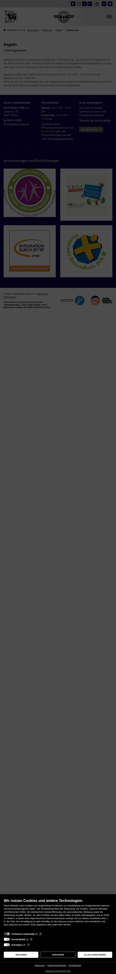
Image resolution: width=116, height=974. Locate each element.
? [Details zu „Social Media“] (31, 939)
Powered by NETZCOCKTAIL (58, 971)
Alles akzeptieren (95, 955)
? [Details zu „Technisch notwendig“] (40, 934)
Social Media (18, 939)
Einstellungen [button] (75, 965)
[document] (58, 914)
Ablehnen (21, 955)
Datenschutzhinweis (56, 965)
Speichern (58, 955)
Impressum (40, 965)
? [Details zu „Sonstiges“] (28, 945)
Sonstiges (16, 945)
